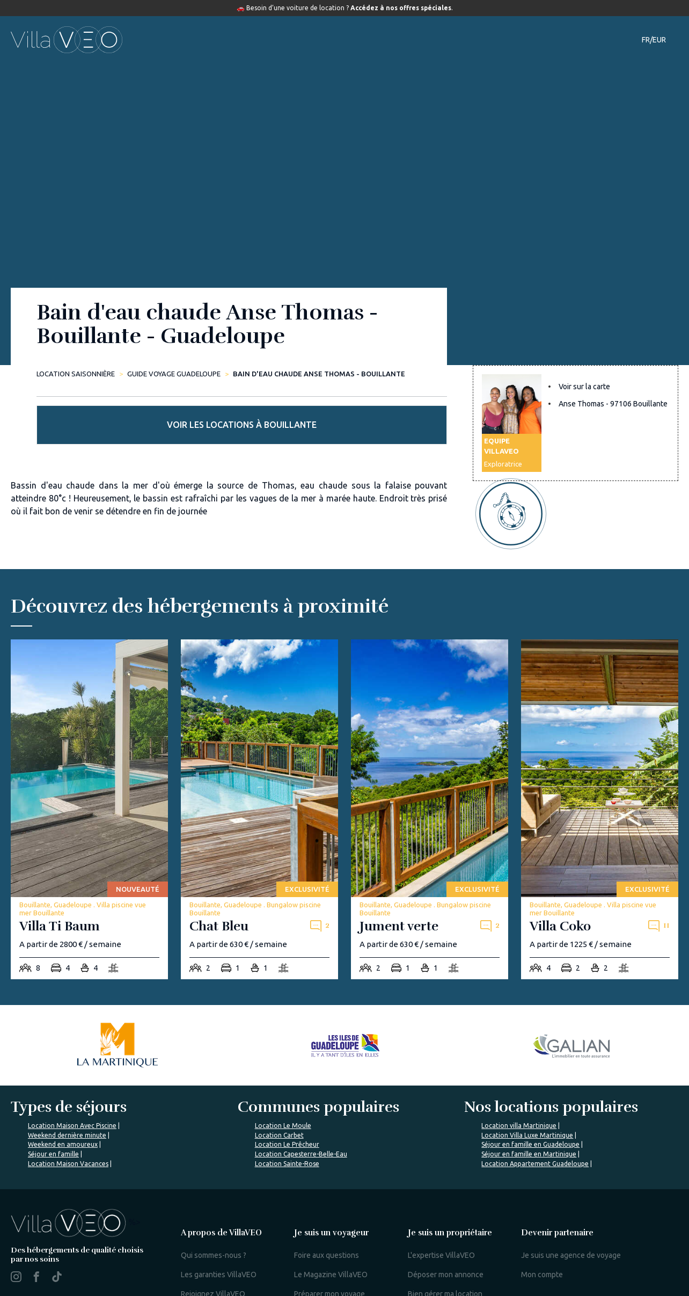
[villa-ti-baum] (89, 761)
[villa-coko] (599, 761)
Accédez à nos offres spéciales (400, 7)
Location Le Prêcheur (287, 1096)
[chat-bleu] (259, 761)
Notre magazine (474, 40)
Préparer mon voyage (329, 1245)
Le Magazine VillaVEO (331, 1226)
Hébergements (244, 40)
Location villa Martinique (518, 1077)
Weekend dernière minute (67, 1086)
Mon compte (542, 1226)
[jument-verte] (429, 761)
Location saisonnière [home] (75, 373)
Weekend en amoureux (63, 1096)
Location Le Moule (283, 1077)
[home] (66, 39)
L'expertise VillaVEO (441, 1207)
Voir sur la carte (584, 400)
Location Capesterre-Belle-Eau (301, 1105)
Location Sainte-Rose (287, 1115)
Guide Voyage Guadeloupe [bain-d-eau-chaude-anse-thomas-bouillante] (174, 373)
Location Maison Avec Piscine (72, 1077)
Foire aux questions (326, 1207)
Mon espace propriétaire (448, 1277)
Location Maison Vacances (68, 1115)
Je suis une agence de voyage (571, 1207)
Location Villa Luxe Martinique (527, 1086)
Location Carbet (279, 1086)
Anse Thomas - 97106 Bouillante (613, 417)
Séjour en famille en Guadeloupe (530, 1096)
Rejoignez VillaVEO (213, 1245)
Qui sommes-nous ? (213, 1207)
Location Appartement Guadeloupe (535, 1115)
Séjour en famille (53, 1105)
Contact (533, 40)
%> (76, 1173)
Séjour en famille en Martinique (528, 1105)
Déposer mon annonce (445, 1226)
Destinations (315, 40)
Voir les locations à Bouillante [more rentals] (575, 346)
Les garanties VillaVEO (218, 1226)
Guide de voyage (392, 40)
